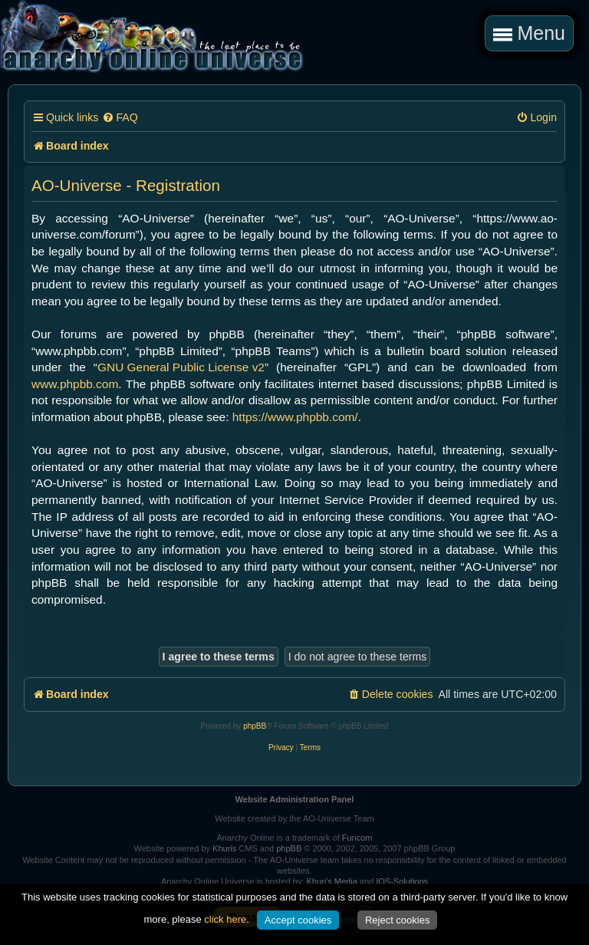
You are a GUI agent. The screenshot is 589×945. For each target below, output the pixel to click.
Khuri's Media (331, 881)
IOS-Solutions (402, 881)
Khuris (224, 848)
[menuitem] (119, 118)
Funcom (357, 837)
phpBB (254, 726)
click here (225, 919)
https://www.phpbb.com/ (295, 416)
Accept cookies (298, 920)
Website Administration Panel (294, 799)
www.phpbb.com (74, 383)
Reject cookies (397, 920)
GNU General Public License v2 (181, 367)
